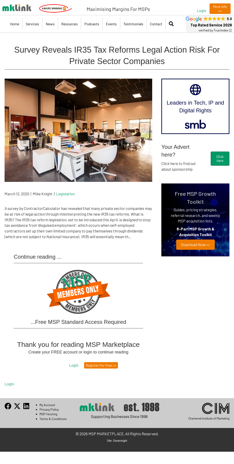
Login (9, 384)
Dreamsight (120, 440)
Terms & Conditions (53, 419)
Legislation (65, 193)
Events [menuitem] (111, 24)
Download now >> (195, 244)
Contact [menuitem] (156, 24)
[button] (201, 10)
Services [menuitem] (32, 24)
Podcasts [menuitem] (91, 24)
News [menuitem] (50, 24)
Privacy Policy (49, 409)
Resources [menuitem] (69, 24)
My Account (47, 405)
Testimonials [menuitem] (133, 24)
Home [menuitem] (14, 24)
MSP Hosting (48, 414)
